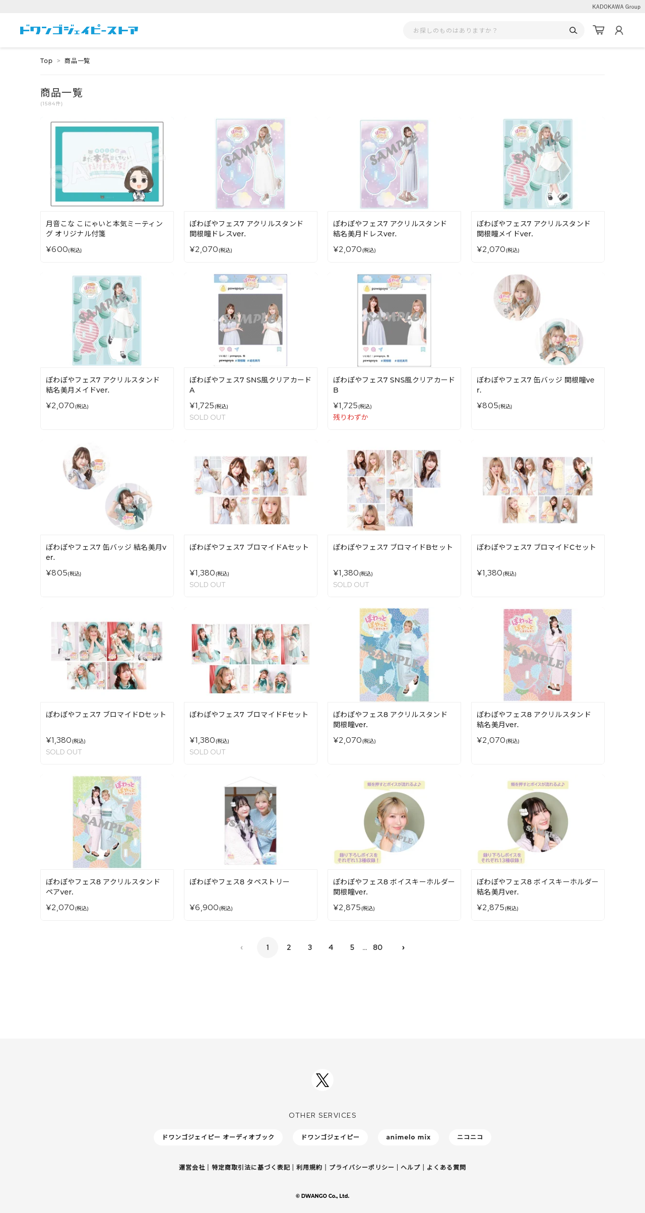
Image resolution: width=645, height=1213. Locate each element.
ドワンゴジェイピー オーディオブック (218, 1137)
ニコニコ (470, 1137)
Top (46, 61)
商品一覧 (77, 61)
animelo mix (408, 1137)
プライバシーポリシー (362, 1167)
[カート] (599, 30)
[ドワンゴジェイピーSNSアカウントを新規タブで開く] (322, 1080)
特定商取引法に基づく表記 (251, 1167)
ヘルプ (410, 1167)
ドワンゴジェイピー (330, 1137)
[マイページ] (619, 30)
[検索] (573, 30)
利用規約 (309, 1167)
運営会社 (192, 1167)
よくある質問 (446, 1167)
